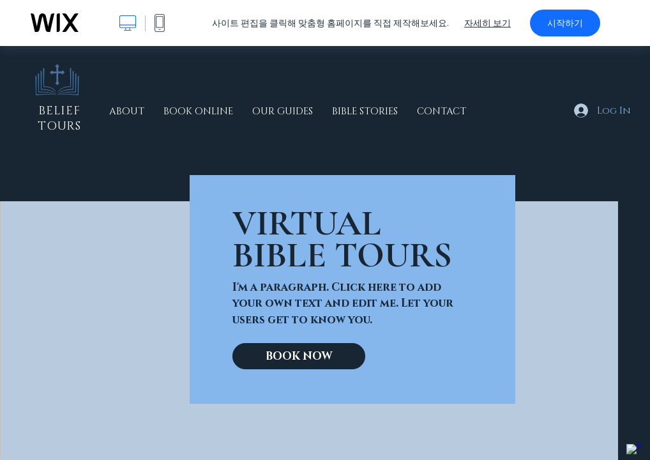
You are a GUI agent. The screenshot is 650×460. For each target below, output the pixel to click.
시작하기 (565, 23)
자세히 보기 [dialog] (487, 23)
